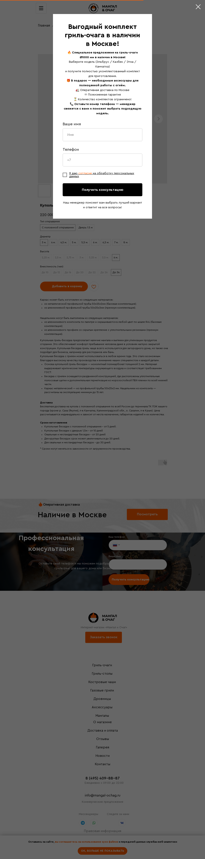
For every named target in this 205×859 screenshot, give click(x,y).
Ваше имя (72, 124)
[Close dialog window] (198, 6)
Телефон (71, 149)
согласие (85, 173)
